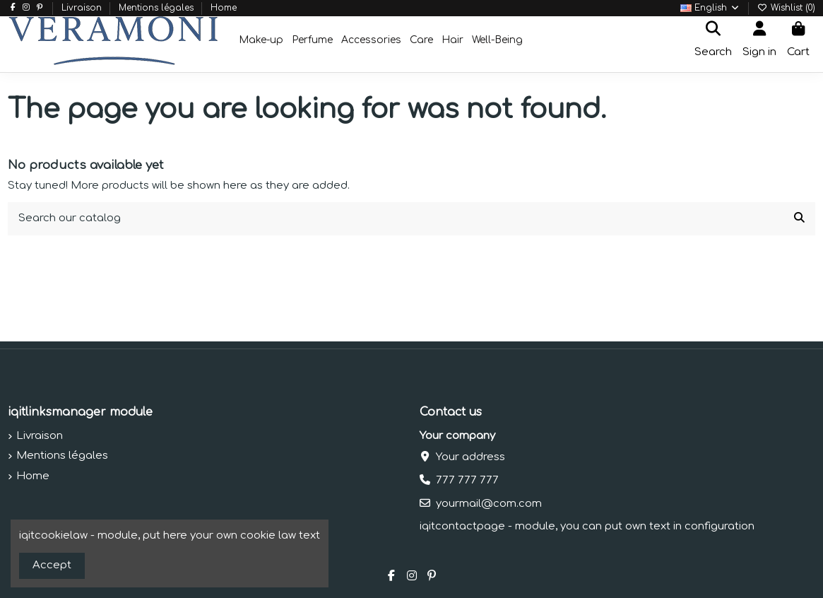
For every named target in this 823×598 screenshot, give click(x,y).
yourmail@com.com (489, 504)
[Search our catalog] (799, 218)
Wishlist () (786, 8)
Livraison (83, 8)
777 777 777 (467, 480)
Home (224, 8)
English (710, 8)
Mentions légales (157, 8)
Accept (51, 565)
